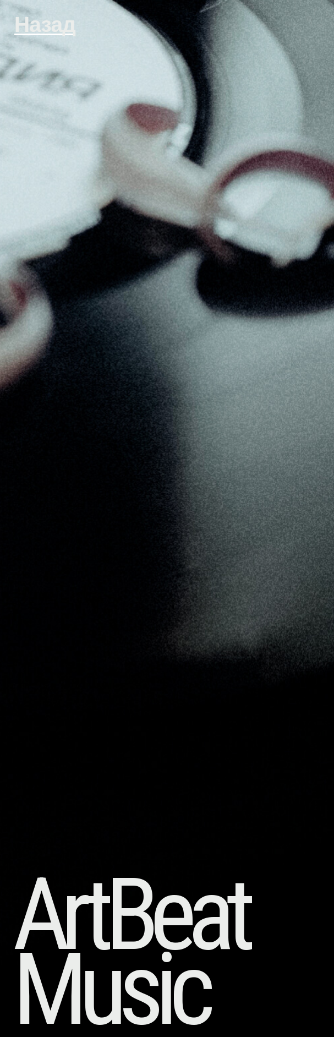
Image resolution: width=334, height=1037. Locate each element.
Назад (44, 24)
